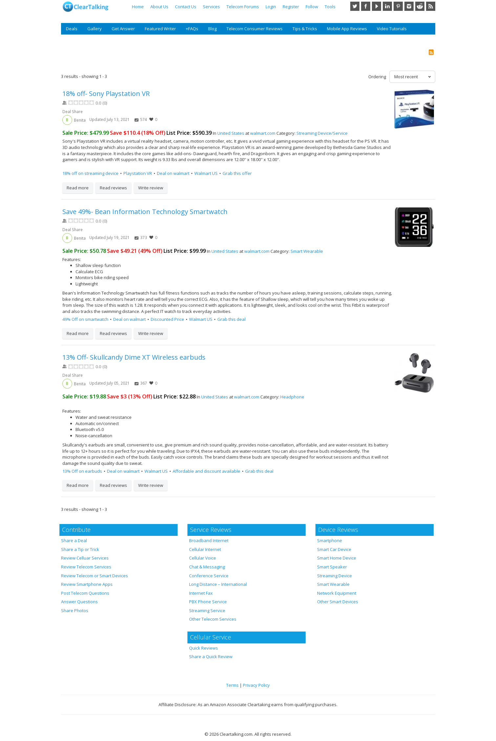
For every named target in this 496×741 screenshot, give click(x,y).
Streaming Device (334, 576)
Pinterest (398, 6)
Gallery (94, 29)
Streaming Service (207, 610)
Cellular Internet (205, 549)
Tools (330, 7)
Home (138, 7)
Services (211, 7)
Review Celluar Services (85, 558)
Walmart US (206, 173)
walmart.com (262, 133)
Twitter (354, 6)
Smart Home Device (336, 558)
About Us (159, 7)
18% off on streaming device (90, 173)
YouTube (376, 6)
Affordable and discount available (206, 471)
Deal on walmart (173, 173)
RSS (430, 6)
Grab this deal (231, 319)
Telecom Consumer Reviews (254, 29)
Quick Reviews (203, 648)
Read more (78, 188)
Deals (71, 29)
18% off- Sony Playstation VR (106, 93)
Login (271, 7)
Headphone (292, 397)
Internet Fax (201, 593)
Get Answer (123, 29)
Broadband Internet (208, 540)
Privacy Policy (256, 685)
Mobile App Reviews (347, 29)
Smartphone (329, 540)
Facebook (365, 6)
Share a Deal (74, 540)
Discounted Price (167, 319)
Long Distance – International (218, 584)
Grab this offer (237, 173)
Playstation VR (137, 173)
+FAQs (192, 29)
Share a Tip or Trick (80, 549)
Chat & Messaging (207, 567)
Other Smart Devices (337, 602)
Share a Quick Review (210, 656)
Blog (212, 29)
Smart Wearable (307, 251)
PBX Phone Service (208, 602)
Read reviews (113, 188)
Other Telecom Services (212, 619)
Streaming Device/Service (322, 133)
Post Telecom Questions (85, 593)
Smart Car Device (334, 549)
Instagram (409, 6)
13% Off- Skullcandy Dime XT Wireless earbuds (133, 357)
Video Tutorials (392, 29)
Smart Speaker (332, 567)
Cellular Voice (202, 558)
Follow (312, 7)
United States (230, 133)
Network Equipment (336, 593)
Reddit (419, 6)
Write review (150, 188)
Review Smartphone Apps (87, 584)
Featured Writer (160, 29)
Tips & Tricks (304, 29)
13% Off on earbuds (82, 471)
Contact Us (185, 7)
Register (291, 7)
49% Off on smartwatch (85, 319)
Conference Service (208, 576)
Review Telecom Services (86, 567)
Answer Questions (79, 602)
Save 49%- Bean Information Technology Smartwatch (144, 211)
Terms (232, 685)
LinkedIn (387, 6)
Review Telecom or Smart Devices (94, 576)
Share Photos (74, 610)
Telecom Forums (242, 7)
